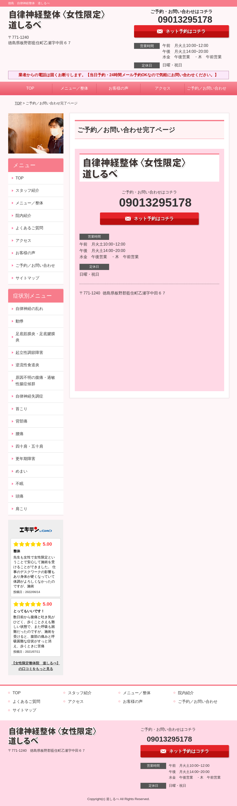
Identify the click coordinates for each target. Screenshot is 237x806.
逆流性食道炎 (27, 365)
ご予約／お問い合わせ (206, 88)
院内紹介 (23, 215)
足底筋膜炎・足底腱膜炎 (35, 337)
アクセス (163, 88)
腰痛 (19, 434)
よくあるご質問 (29, 228)
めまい (21, 471)
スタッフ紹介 (27, 190)
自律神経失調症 (29, 396)
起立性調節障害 (29, 352)
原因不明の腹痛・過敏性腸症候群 (35, 380)
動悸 (19, 321)
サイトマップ (27, 278)
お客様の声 (118, 88)
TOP (30, 88)
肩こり (21, 509)
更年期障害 (25, 459)
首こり (21, 409)
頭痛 (19, 496)
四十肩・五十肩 (29, 446)
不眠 (19, 483)
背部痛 (21, 421)
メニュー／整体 (74, 88)
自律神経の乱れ (29, 309)
